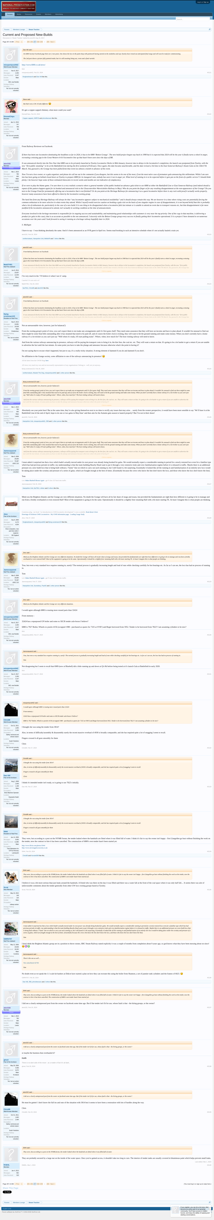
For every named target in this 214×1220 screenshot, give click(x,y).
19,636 (16, 947)
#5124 (209, 284)
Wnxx (17, 277)
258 (38, 42)
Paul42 (44, 586)
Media (19, 14)
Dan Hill (39, 76)
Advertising (59, 14)
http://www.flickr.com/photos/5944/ (33, 845)
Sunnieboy (37, 586)
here (47, 360)
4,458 (17, 1068)
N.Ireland (16, 1075)
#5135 (209, 889)
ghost (6, 1060)
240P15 (36, 118)
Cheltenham (15, 331)
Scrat (6, 887)
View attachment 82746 (31, 963)
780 (17, 174)
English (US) (7, 1208)
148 (17, 895)
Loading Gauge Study (77, 514)
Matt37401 (8, 265)
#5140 (209, 1165)
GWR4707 (8, 939)
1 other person (64, 373)
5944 (6, 832)
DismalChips (9, 116)
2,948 (17, 783)
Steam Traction (17, 38)
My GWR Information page (60, 514)
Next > (52, 42)
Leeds (17, 181)
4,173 (17, 522)
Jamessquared (10, 451)
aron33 (32, 38)
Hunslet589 (35, 855)
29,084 (16, 459)
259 (41, 42)
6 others (50, 488)
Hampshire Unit (38, 238)
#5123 (209, 234)
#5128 (209, 518)
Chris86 (31, 288)
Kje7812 (25, 288)
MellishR (47, 238)
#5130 (209, 635)
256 (31, 42)
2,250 (17, 73)
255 (28, 42)
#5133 (209, 786)
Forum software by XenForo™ (21, 1212)
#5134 (209, 851)
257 (35, 42)
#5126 (209, 417)
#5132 (209, 748)
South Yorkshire (14, 741)
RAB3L (7, 1165)
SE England (15, 535)
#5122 (209, 114)
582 (17, 1173)
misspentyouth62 (11, 65)
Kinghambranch (28, 76)
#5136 (209, 977)
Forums (10, 14)
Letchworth (15, 853)
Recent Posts (21, 18)
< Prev (17, 42)
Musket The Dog (38, 373)
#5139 (209, 1112)
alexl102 (24, 234)
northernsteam (27, 238)
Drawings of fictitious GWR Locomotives (35, 514)
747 (17, 124)
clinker (42, 488)
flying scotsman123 (9, 315)
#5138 (209, 1066)
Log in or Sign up (203, 2)
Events (38, 14)
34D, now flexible (13, 82)
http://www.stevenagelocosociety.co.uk (34, 848)
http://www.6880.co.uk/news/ (33, 65)
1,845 (17, 728)
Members (48, 14)
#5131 (209, 674)
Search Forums (9, 18)
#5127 (209, 484)
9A (18, 129)
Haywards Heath (14, 797)
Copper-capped (28, 118)
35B (47, 421)
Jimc (6, 514)
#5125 (209, 369)
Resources (28, 14)
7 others (56, 238)
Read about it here (92, 512)
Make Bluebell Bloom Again (34, 480)
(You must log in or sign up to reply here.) (197, 1184)
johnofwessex (46, 118)
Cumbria (16, 954)
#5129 (209, 581)
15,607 (16, 272)
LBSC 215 (15, 463)
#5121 (209, 72)
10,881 (16, 324)
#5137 (209, 1007)
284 (48, 42)
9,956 (17, 839)
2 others (47, 982)
